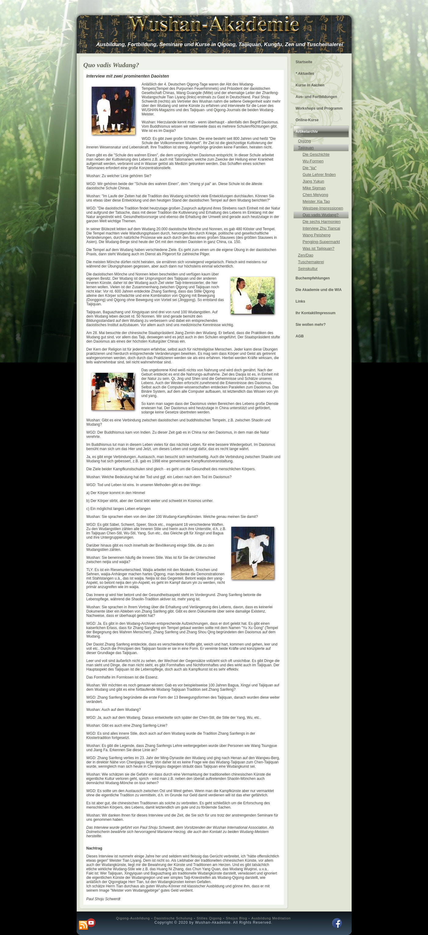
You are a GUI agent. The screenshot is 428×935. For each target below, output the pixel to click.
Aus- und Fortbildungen (316, 97)
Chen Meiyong (315, 194)
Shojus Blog (236, 918)
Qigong (304, 141)
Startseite (304, 62)
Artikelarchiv (307, 131)
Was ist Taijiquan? (319, 248)
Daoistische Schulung (173, 918)
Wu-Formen (313, 161)
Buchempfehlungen (313, 278)
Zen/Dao (305, 255)
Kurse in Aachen (310, 85)
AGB (300, 336)
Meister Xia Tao (316, 201)
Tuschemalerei (311, 262)
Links (300, 301)
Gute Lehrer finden (319, 174)
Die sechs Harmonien (322, 221)
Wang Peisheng (317, 235)
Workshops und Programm (319, 108)
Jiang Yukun (313, 181)
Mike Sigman (314, 188)
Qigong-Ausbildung (133, 918)
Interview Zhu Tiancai (321, 228)
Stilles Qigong (209, 918)
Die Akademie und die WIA (319, 290)
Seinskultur (308, 268)
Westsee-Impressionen (323, 208)
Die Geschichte (316, 154)
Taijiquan (306, 147)
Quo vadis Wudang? (321, 215)
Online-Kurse (307, 120)
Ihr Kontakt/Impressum (316, 313)
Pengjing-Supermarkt (321, 241)
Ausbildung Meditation (271, 918)
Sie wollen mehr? (311, 324)
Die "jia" (309, 168)
